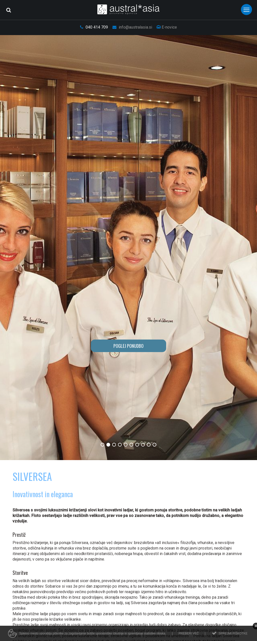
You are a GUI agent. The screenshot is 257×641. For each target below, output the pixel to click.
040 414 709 (94, 27)
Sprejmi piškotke (233, 633)
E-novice (167, 27)
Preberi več (188, 633)
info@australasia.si (132, 27)
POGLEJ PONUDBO (128, 346)
